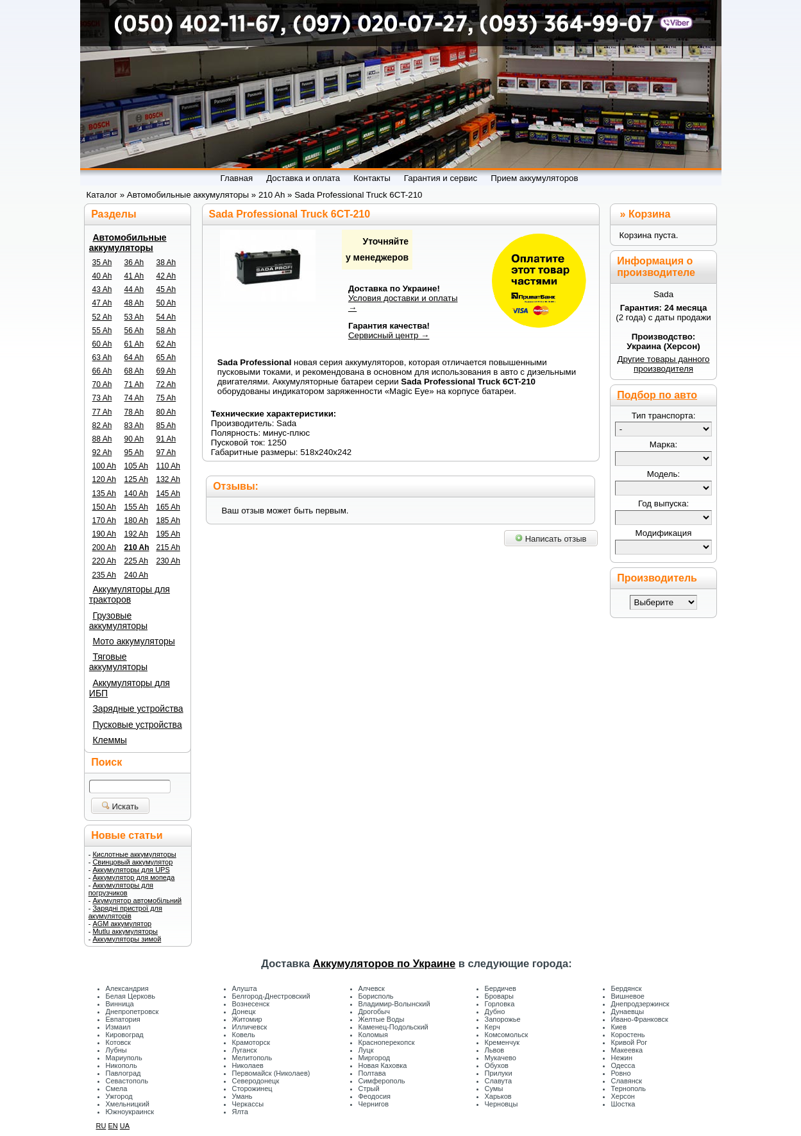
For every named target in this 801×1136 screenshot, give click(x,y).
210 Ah (136, 547)
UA (125, 1126)
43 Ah (102, 289)
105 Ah (136, 465)
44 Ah (134, 289)
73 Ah (102, 397)
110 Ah (168, 465)
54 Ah (166, 317)
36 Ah (134, 262)
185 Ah (168, 520)
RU (101, 1126)
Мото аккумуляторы (133, 641)
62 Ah (166, 344)
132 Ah (168, 479)
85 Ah (166, 425)
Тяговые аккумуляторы (118, 661)
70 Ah (102, 384)
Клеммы (109, 740)
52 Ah (102, 317)
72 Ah (166, 384)
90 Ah (134, 439)
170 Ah (104, 520)
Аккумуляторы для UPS (130, 870)
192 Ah (136, 533)
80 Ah (166, 412)
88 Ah (102, 439)
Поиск (106, 762)
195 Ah (168, 533)
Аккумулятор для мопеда (133, 877)
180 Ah (136, 520)
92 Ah (102, 452)
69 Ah (166, 370)
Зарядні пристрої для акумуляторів (125, 912)
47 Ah (102, 302)
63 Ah (102, 357)
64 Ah (134, 357)
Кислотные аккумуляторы (134, 854)
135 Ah (104, 493)
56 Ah (134, 330)
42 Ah (166, 275)
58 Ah (166, 330)
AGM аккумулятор (121, 923)
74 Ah (134, 397)
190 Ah (104, 533)
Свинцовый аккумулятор (132, 862)
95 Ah (134, 452)
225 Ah (136, 560)
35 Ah (102, 262)
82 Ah (102, 425)
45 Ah (166, 289)
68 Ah (134, 370)
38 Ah (166, 262)
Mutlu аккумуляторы (125, 931)
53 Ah (134, 317)
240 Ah (136, 575)
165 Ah (168, 507)
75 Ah (166, 397)
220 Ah (104, 560)
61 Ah (134, 344)
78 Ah (134, 412)
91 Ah (166, 439)
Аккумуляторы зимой (126, 939)
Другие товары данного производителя (663, 364)
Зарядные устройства (137, 708)
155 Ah (136, 507)
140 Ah (136, 493)
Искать (120, 806)
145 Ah (168, 493)
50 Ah (166, 302)
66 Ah (102, 370)
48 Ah (134, 302)
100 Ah (104, 465)
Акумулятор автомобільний (136, 900)
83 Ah (134, 425)
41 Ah (134, 275)
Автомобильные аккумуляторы (128, 242)
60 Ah (102, 344)
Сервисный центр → (389, 335)
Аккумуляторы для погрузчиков (121, 889)
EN (112, 1126)
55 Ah (102, 330)
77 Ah (102, 412)
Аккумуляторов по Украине (384, 963)
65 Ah (166, 357)
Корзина (649, 214)
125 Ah (136, 479)
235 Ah (104, 575)
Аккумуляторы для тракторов (129, 594)
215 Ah (168, 547)
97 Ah (166, 452)
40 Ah (102, 275)
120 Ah (104, 479)
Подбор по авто (657, 395)
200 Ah (104, 547)
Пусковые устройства (136, 724)
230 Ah (168, 560)
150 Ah (104, 507)
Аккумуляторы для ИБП (129, 688)
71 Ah (134, 384)
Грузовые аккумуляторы (118, 620)
